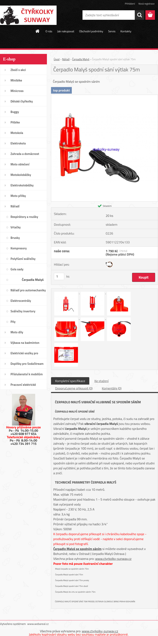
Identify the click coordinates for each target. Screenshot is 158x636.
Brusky (15, 237)
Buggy (14, 111)
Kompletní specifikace (70, 380)
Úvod (56, 59)
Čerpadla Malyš (33, 279)
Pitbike (15, 122)
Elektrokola (18, 143)
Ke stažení (101, 380)
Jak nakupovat (65, 31)
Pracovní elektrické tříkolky (23, 386)
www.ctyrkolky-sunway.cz (113, 558)
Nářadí (14, 206)
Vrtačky (15, 227)
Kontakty (125, 31)
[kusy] (59, 276)
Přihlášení (130, 4)
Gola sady (16, 269)
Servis (111, 31)
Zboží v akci (18, 69)
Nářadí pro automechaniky (28, 290)
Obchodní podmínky (91, 31)
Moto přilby (18, 195)
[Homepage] (38, 31)
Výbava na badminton (24, 342)
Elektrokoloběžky (22, 185)
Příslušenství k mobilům (26, 374)
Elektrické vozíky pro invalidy (24, 354)
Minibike (16, 80)
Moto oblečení (19, 164)
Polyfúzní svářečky (23, 258)
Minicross (16, 90)
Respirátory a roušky (24, 216)
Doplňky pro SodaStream (27, 363)
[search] (139, 15)
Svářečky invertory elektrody (22, 312)
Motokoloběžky (20, 174)
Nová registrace (146, 4)
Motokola (16, 132)
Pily (12, 321)
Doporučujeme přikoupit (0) (74, 388)
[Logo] (28, 15)
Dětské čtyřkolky (21, 101)
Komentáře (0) (111, 388)
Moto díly (16, 332)
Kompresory (18, 248)
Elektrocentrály (20, 300)
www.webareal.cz (38, 624)
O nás (48, 31)
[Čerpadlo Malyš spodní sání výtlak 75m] (104, 96)
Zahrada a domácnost (24, 153)
